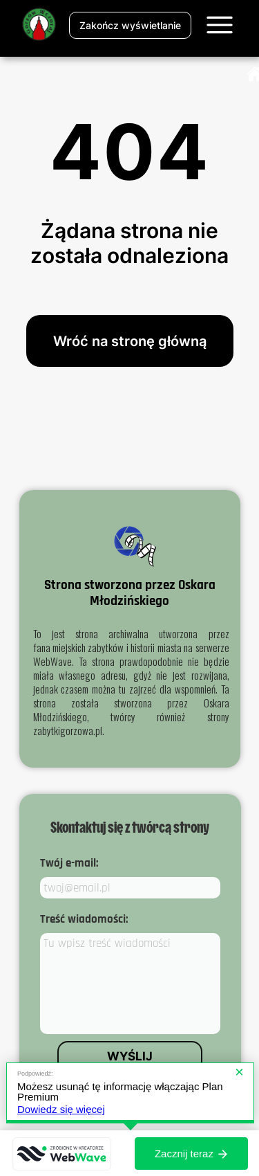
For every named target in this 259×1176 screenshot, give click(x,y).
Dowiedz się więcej (61, 1109)
